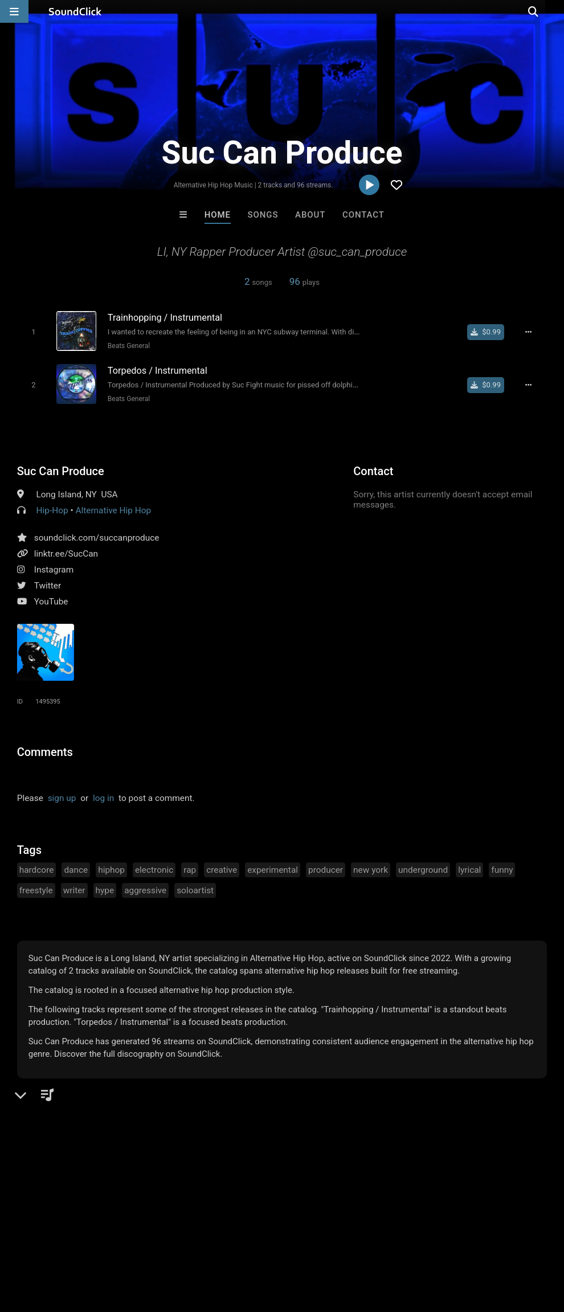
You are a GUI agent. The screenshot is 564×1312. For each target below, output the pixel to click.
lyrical (469, 868)
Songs (263, 215)
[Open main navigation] (14, 11)
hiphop (111, 868)
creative (221, 868)
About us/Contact (101, 1244)
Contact (363, 215)
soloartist (195, 889)
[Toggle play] (31, 332)
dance (76, 868)
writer (74, 889)
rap (189, 868)
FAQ (48, 1244)
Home (218, 215)
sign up (62, 796)
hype (105, 889)
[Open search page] (552, 11)
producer (325, 868)
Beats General (126, 346)
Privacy (272, 1244)
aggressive (145, 889)
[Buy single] (489, 332)
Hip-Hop (52, 509)
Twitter (48, 584)
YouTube (51, 600)
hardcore (36, 868)
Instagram (53, 568)
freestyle (36, 889)
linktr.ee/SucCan (66, 552)
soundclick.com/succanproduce (97, 536)
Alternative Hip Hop (113, 509)
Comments (45, 750)
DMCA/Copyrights (212, 1244)
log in (103, 796)
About (310, 215)
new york (370, 868)
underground (423, 868)
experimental (272, 868)
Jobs (156, 1244)
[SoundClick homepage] (75, 11)
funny (502, 868)
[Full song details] (532, 332)
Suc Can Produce (60, 469)
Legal (307, 1244)
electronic (154, 868)
